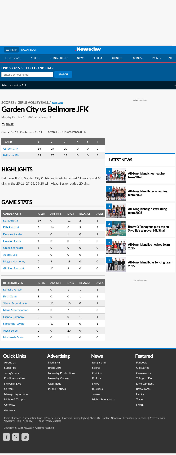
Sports (35, 58)
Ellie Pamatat (13, 228)
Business (137, 58)
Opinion (117, 58)
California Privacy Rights (75, 419)
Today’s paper (12, 374)
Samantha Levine (16, 325)
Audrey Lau (12, 256)
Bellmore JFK (14, 151)
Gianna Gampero (16, 318)
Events (156, 58)
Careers (9, 390)
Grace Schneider (16, 249)
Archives (9, 411)
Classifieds (54, 385)
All (171, 58)
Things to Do (144, 379)
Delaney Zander (15, 235)
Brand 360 (54, 369)
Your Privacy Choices (49, 422)
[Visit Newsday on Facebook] (6, 438)
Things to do (59, 58)
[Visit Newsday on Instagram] (25, 438)
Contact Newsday (111, 419)
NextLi (140, 406)
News (80, 58)
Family (140, 395)
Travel (139, 400)
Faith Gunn (12, 297)
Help (18, 422)
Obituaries (142, 369)
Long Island (13, 58)
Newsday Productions (61, 374)
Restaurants (143, 390)
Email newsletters (14, 379)
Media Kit (54, 364)
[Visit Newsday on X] (15, 438)
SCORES (10, 99)
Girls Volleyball (35, 99)
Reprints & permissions (135, 419)
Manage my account (16, 395)
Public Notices (57, 390)
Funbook (141, 364)
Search (65, 74)
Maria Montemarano (18, 311)
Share (10, 120)
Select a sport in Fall (16, 85)
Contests (9, 406)
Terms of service (12, 419)
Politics (96, 379)
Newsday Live (12, 385)
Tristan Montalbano (17, 304)
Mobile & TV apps (15, 400)
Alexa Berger (13, 331)
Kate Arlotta (13, 222)
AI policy (27, 422)
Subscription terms (33, 419)
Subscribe (10, 369)
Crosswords (143, 374)
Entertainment (145, 385)
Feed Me (98, 58)
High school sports (103, 400)
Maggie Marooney (17, 263)
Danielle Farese (15, 291)
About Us (10, 364)
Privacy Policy (52, 419)
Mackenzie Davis (16, 338)
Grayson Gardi (14, 242)
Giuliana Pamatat (16, 269)
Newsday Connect (59, 379)
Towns (96, 395)
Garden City (13, 144)
